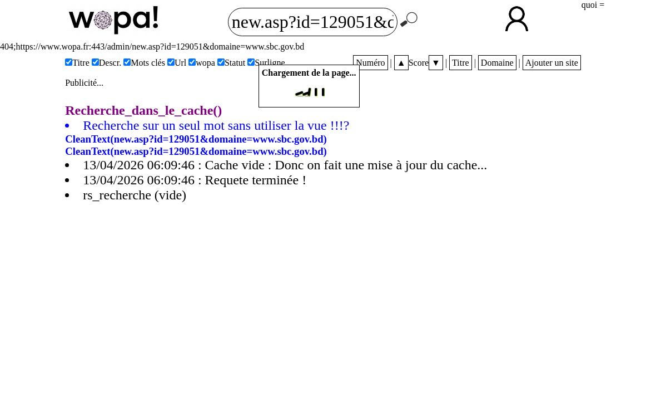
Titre (460, 62)
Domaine (497, 62)
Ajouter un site (551, 62)
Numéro (370, 62)
